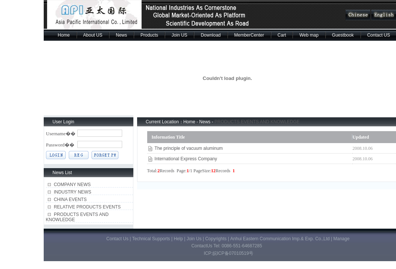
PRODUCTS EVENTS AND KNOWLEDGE (257, 121)
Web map (308, 35)
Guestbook (343, 35)
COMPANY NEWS (72, 184)
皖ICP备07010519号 (233, 253)
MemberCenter (249, 35)
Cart (282, 35)
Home (64, 35)
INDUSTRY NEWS (72, 192)
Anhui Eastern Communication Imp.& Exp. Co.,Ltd (280, 238)
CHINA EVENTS (70, 199)
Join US (179, 35)
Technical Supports (151, 238)
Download (210, 35)
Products (149, 35)
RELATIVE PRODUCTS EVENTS (87, 207)
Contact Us (117, 238)
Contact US (378, 35)
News (121, 35)
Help (178, 238)
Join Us (194, 238)
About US (92, 35)
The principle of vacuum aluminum (189, 148)
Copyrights (215, 238)
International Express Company (186, 158)
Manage (341, 238)
